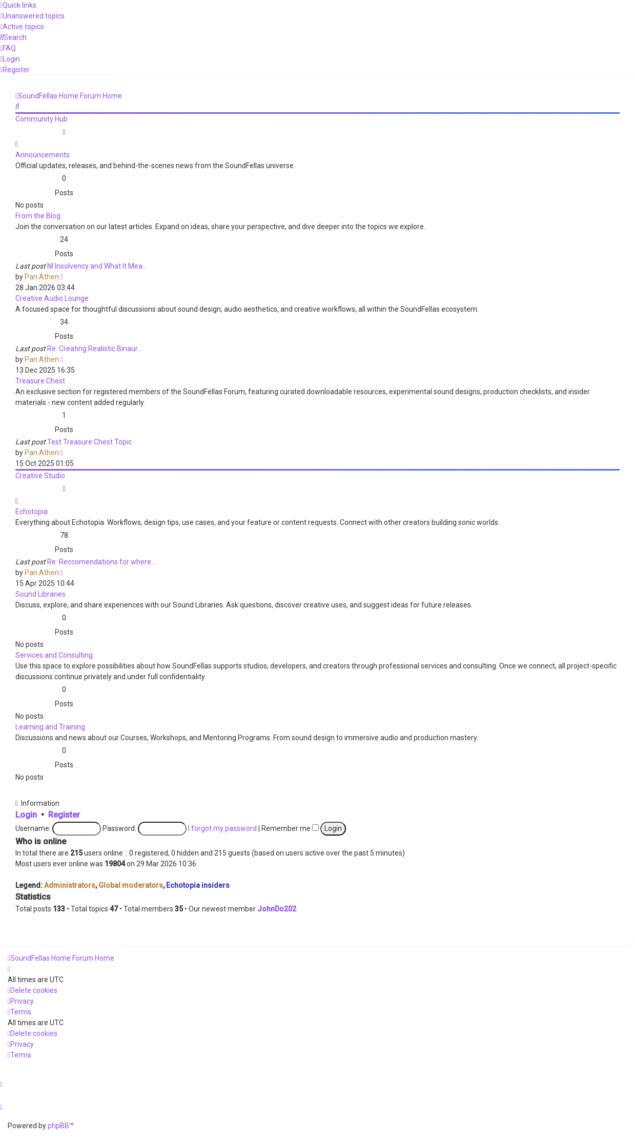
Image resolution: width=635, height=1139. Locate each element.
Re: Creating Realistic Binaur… (94, 348)
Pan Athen (42, 277)
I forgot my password (222, 828)
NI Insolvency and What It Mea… (97, 266)
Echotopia (31, 511)
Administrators (69, 885)
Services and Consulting (54, 655)
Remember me (290, 828)
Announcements (42, 155)
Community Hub (41, 119)
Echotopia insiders (198, 885)
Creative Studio (40, 476)
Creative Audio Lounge (52, 298)
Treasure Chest (40, 381)
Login (26, 815)
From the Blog (37, 216)
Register (64, 815)
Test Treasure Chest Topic (89, 442)
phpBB (58, 1126)
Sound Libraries (40, 594)
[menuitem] (32, 16)
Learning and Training (50, 727)
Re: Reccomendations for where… (101, 562)
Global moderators (130, 885)
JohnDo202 (276, 909)
